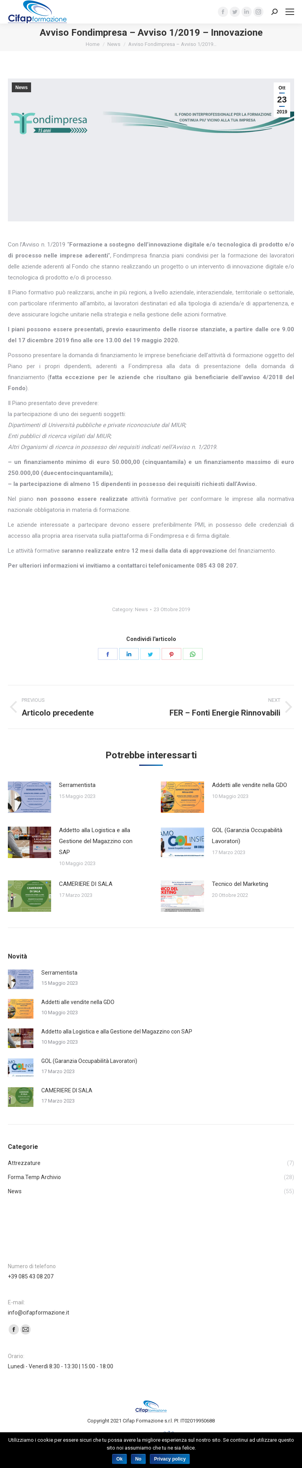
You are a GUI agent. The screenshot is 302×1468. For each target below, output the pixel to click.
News (113, 44)
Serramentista (77, 785)
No (138, 1459)
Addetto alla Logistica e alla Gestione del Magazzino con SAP (96, 841)
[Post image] (29, 797)
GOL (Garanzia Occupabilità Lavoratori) (247, 836)
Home (92, 44)
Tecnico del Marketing (240, 883)
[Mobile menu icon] (289, 11)
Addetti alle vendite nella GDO (249, 785)
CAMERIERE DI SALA (85, 883)
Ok (119, 1459)
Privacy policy (170, 1459)
